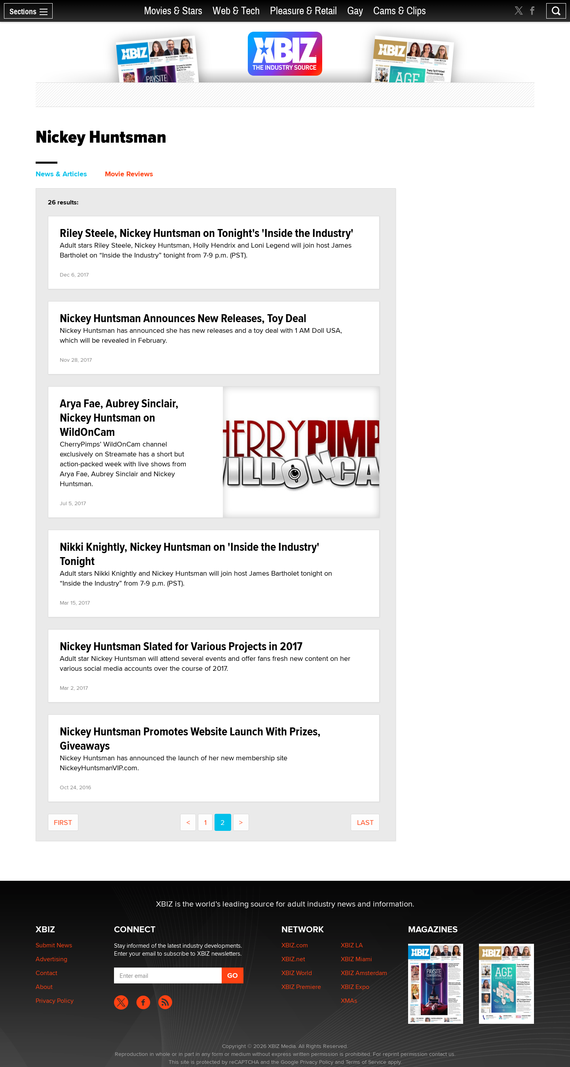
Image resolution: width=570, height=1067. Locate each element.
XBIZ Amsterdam (364, 972)
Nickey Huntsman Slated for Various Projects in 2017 (181, 646)
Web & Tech (236, 11)
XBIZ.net (293, 959)
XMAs (349, 1000)
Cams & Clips (399, 11)
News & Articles (61, 174)
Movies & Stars (173, 11)
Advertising (51, 959)
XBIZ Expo (355, 986)
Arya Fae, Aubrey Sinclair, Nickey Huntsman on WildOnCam (119, 417)
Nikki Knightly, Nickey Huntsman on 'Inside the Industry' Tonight (189, 553)
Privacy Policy (55, 1000)
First (63, 822)
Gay (355, 11)
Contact (46, 972)
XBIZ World (296, 972)
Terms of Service (366, 1062)
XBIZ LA (352, 945)
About (44, 986)
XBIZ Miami (356, 959)
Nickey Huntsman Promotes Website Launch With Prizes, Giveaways (190, 738)
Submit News (54, 945)
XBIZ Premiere (301, 986)
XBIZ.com (294, 945)
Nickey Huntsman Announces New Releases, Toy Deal (183, 317)
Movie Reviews (129, 174)
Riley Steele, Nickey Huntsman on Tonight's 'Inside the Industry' (206, 232)
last (365, 822)
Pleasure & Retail (303, 11)
